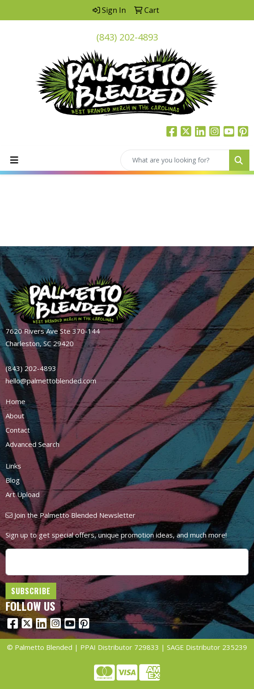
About (15, 415)
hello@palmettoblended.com (51, 380)
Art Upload (23, 494)
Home (15, 401)
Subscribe (31, 590)
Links (13, 465)
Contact (18, 429)
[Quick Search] (175, 160)
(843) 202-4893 (127, 37)
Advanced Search (32, 444)
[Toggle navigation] (14, 160)
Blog (13, 480)
